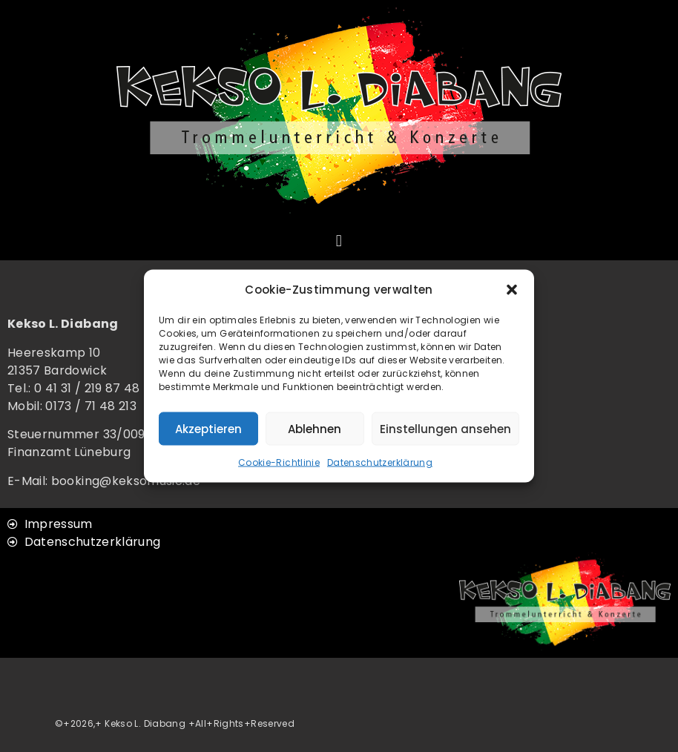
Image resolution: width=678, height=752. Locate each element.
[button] (511, 290)
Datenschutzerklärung (379, 462)
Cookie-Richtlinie (279, 462)
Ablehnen (314, 428)
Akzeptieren (208, 428)
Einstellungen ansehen (445, 428)
